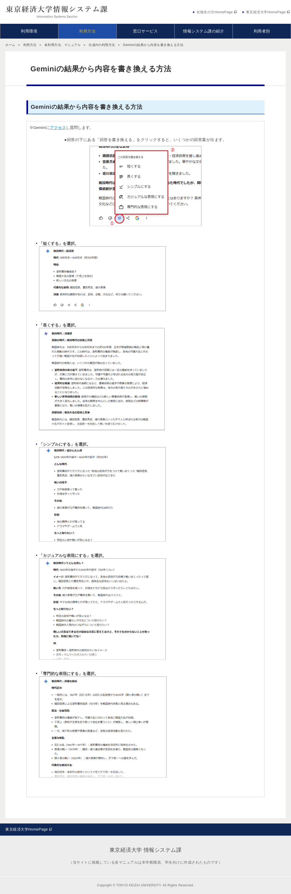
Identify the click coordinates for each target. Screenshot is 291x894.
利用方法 (30, 45)
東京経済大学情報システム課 (57, 11)
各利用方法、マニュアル (62, 45)
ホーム (10, 45)
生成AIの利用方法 (102, 45)
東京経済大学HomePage (26, 829)
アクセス (58, 127)
